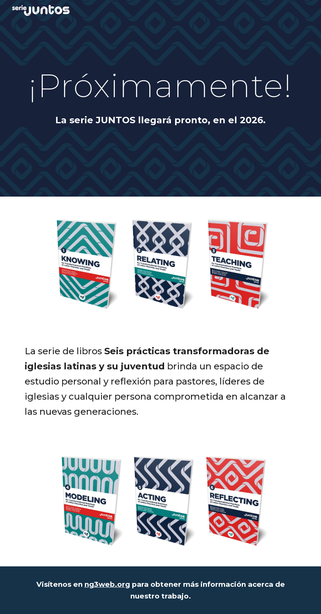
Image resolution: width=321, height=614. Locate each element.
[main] (160, 85)
